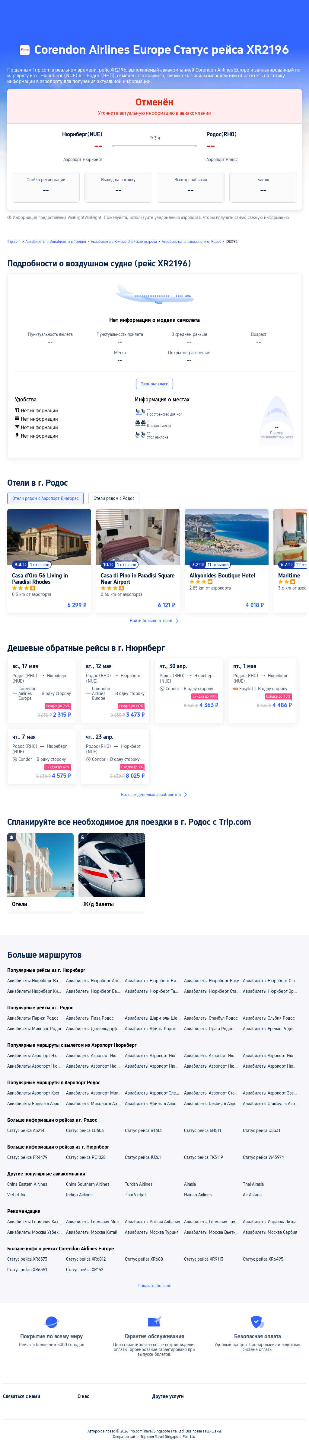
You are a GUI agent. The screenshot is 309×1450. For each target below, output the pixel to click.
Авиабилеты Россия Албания (152, 1221)
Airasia (190, 1184)
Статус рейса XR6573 (27, 1259)
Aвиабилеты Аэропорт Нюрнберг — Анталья (154, 1066)
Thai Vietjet (135, 1194)
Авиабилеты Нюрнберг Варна (36, 980)
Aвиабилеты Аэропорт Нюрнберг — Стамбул (95, 1066)
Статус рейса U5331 (261, 1130)
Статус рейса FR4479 (27, 1157)
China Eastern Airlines (27, 1184)
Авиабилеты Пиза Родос (89, 1018)
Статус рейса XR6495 (263, 1259)
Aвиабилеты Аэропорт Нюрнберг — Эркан (36, 1066)
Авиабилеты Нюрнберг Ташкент (154, 991)
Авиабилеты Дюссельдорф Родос (95, 1028)
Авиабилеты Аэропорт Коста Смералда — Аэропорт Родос (36, 1093)
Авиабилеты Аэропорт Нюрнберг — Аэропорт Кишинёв (272, 1055)
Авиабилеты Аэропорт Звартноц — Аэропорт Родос (272, 1093)
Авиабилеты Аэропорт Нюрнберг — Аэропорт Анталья (95, 1055)
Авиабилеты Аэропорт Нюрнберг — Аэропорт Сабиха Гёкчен (154, 1055)
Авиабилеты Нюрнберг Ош (269, 980)
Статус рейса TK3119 (203, 1157)
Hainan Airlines (198, 1194)
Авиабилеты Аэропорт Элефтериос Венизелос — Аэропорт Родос (154, 1093)
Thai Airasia (253, 1184)
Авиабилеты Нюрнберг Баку (211, 980)
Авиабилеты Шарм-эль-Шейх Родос (154, 1018)
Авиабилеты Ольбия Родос (269, 1018)
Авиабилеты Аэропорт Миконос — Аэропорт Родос (95, 1093)
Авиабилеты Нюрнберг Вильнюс (154, 980)
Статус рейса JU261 (143, 1157)
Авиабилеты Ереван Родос (268, 1028)
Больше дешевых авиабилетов (154, 794)
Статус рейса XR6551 (27, 1269)
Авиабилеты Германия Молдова (95, 1221)
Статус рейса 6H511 (202, 1130)
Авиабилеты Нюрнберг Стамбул (213, 991)
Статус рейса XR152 (84, 1269)
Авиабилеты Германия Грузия (213, 1221)
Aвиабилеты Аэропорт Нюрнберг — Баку (272, 1066)
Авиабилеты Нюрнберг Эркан (271, 991)
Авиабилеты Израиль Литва (269, 1221)
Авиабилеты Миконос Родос (34, 1028)
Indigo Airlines (79, 1194)
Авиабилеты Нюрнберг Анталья (95, 980)
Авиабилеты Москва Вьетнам (212, 1232)
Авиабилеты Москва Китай (91, 1232)
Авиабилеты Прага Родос (208, 1028)
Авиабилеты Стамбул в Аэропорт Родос (272, 1103)
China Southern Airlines (87, 1184)
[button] (244, 10)
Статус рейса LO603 (85, 1130)
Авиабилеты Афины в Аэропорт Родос (154, 1103)
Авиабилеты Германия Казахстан (36, 1221)
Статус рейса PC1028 (86, 1157)
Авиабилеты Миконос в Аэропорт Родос (95, 1103)
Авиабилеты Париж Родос (32, 1018)
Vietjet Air (16, 1194)
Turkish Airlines (138, 1184)
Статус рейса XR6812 (86, 1259)
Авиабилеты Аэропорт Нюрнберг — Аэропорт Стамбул (213, 1055)
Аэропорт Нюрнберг (83, 159)
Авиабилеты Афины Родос (150, 1028)
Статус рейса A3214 (25, 1130)
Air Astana (252, 1194)
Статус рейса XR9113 (203, 1259)
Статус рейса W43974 (263, 1157)
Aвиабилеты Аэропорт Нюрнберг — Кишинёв (213, 1066)
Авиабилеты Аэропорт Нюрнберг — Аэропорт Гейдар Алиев (36, 1055)
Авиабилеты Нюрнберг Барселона (95, 991)
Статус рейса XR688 (144, 1259)
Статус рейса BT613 (143, 1130)
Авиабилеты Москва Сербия (270, 1232)
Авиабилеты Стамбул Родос (210, 1018)
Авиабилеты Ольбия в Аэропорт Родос (213, 1103)
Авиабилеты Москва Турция (152, 1232)
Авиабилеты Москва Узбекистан (36, 1232)
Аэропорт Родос (221, 159)
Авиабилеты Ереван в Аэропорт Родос (36, 1103)
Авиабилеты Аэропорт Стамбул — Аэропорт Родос (213, 1093)
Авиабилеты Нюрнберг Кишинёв (36, 991)
